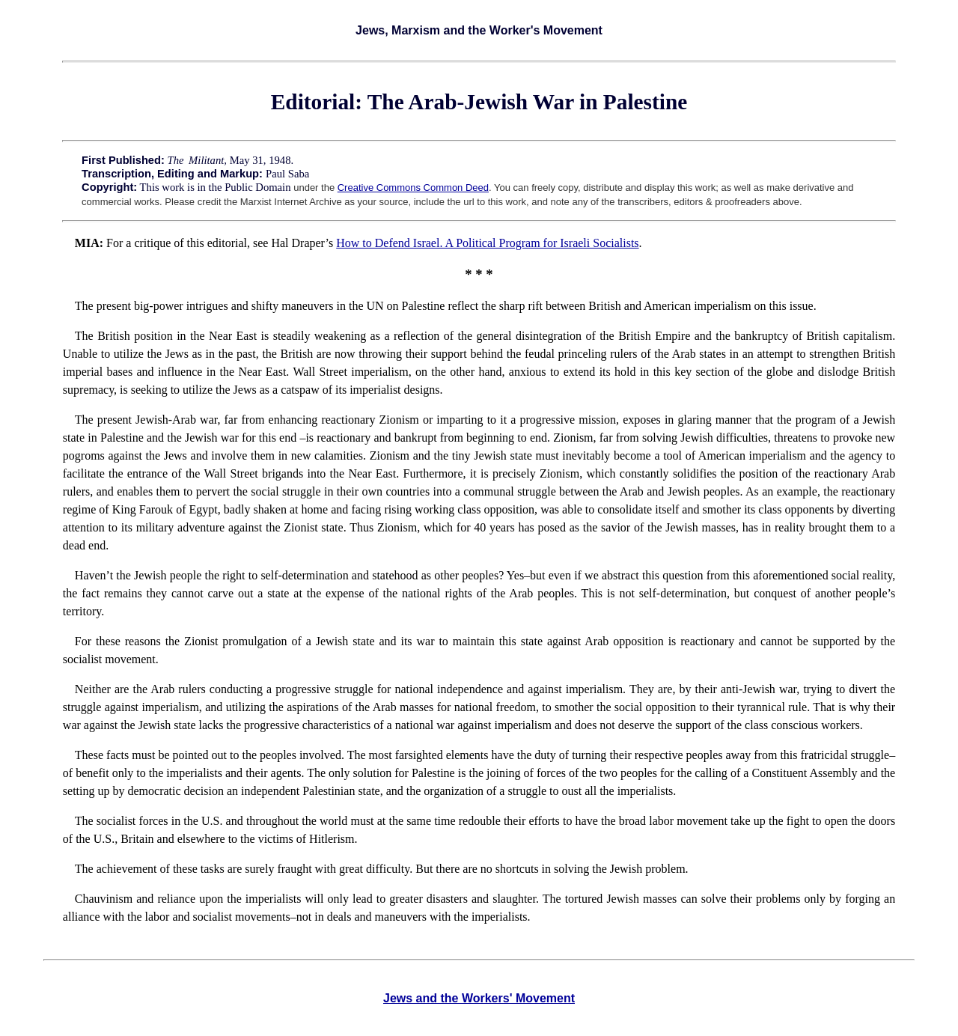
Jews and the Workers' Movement (479, 998)
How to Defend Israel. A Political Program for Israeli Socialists (487, 243)
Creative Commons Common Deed (413, 187)
